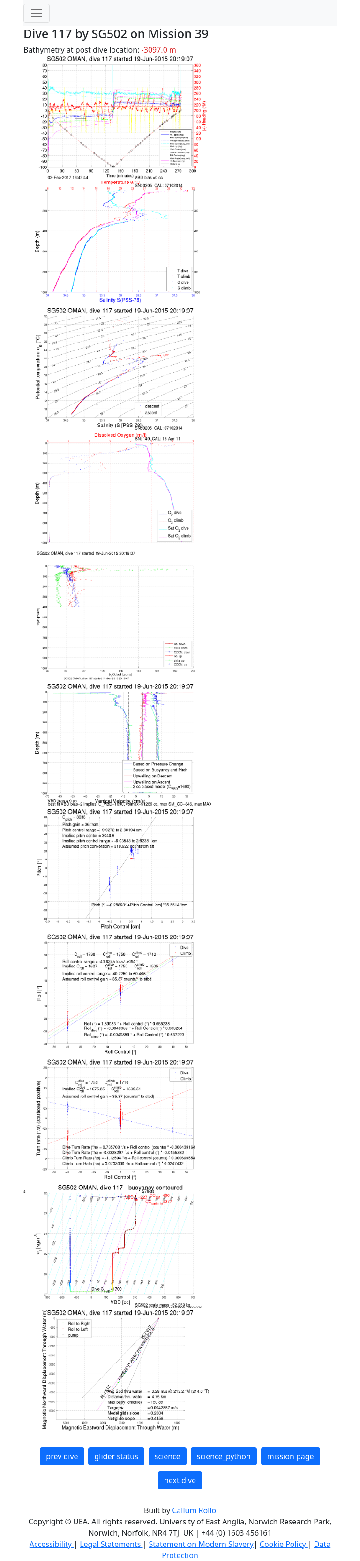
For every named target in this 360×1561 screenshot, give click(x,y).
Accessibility (52, 1544)
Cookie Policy (284, 1544)
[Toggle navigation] (36, 13)
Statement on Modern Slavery (201, 1544)
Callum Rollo (194, 1510)
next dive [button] (180, 1480)
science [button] (167, 1456)
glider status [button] (116, 1456)
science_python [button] (224, 1456)
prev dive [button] (62, 1456)
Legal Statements (111, 1544)
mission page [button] (290, 1456)
